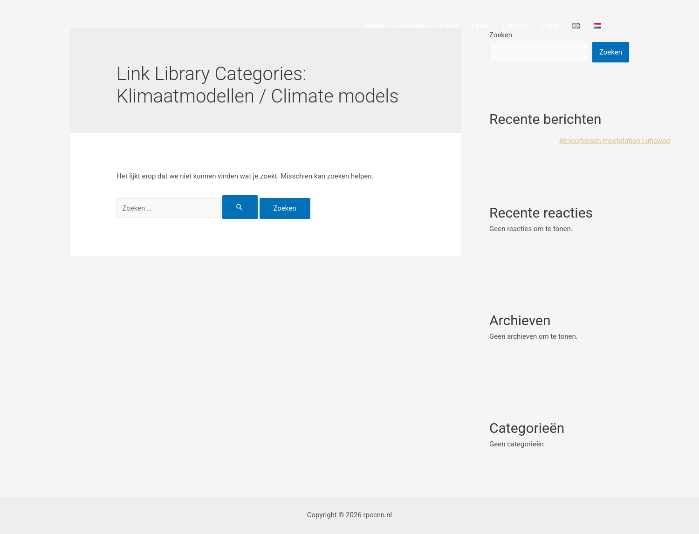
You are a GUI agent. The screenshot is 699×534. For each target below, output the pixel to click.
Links (480, 25)
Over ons (412, 25)
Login (549, 25)
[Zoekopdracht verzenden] (240, 207)
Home (374, 25)
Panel (449, 25)
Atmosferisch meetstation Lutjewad (614, 141)
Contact (514, 25)
